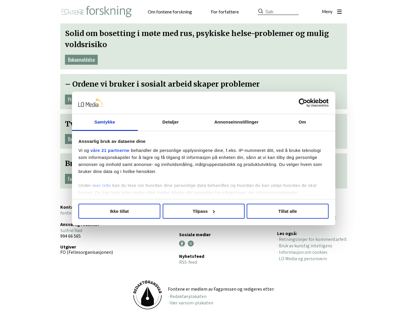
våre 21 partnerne (110, 150)
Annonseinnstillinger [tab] (236, 121)
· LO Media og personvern (302, 259)
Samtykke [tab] (105, 121)
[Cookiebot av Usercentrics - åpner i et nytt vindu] (303, 102)
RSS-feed (188, 262)
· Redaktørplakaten (187, 296)
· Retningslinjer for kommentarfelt (312, 239)
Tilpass (204, 211)
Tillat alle (287, 211)
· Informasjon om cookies (302, 252)
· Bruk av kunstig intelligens (304, 246)
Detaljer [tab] (170, 121)
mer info (101, 185)
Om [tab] (302, 121)
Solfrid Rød (71, 230)
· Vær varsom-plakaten (190, 303)
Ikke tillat (119, 211)
